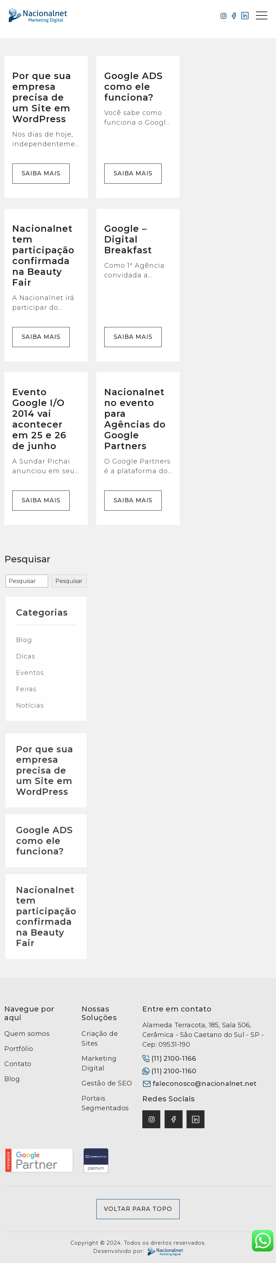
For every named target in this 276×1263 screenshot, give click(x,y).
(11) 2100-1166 (169, 1058)
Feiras (33, 710)
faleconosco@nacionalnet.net (199, 1083)
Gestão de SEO (107, 1083)
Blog (32, 679)
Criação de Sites (100, 1038)
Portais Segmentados (105, 1103)
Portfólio (18, 1049)
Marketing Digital (99, 1063)
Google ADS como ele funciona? (45, 875)
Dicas (33, 689)
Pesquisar (60, 614)
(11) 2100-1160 (169, 1071)
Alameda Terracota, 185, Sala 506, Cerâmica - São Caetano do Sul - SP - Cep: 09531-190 (203, 1034)
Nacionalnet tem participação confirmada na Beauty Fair (46, 923)
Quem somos (27, 1034)
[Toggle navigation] (261, 15)
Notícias (36, 720)
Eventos (36, 700)
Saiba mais (41, 173)
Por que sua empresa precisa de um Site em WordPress (45, 831)
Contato (18, 1064)
